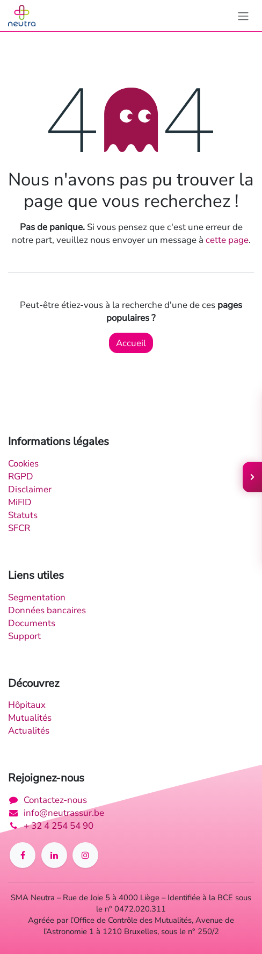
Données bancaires (47, 610)
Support (24, 635)
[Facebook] (22, 855)
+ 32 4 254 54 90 (58, 825)
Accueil (131, 343)
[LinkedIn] (54, 855)
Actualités (28, 730)
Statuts (23, 515)
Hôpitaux (27, 704)
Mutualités (30, 717)
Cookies (23, 463)
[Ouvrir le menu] (252, 477)
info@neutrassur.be (64, 812)
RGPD (20, 476)
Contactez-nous (55, 799)
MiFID (20, 502)
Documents (31, 623)
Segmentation (37, 597)
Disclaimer (30, 489)
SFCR (19, 527)
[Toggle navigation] (243, 15)
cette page (227, 239)
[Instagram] (85, 855)
